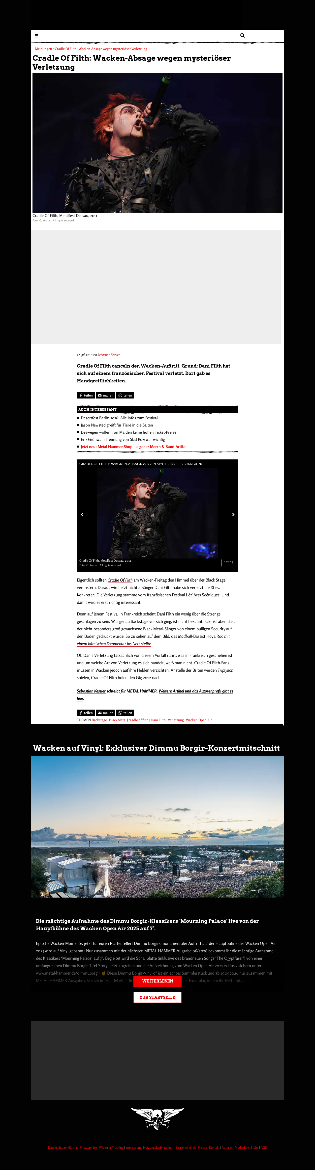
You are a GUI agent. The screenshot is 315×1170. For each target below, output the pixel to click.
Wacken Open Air (199, 720)
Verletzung (176, 720)
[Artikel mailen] (105, 395)
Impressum (134, 1147)
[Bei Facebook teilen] (86, 395)
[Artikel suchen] (242, 35)
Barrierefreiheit (185, 1147)
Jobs (256, 1147)
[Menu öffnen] (36, 35)
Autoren (227, 1147)
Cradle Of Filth (120, 580)
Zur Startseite (157, 997)
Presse (203, 1147)
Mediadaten (243, 1147)
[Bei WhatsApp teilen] (125, 395)
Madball (185, 636)
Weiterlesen (157, 981)
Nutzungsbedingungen (158, 1147)
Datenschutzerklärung (63, 1147)
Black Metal (117, 720)
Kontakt (214, 1147)
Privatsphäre (88, 1147)
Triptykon (225, 670)
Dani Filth (158, 720)
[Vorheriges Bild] (81, 514)
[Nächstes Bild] (232, 514)
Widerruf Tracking (111, 1147)
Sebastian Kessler (108, 355)
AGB (264, 1147)
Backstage (99, 720)
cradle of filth (139, 720)
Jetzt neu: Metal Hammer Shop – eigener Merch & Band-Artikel (134, 446)
